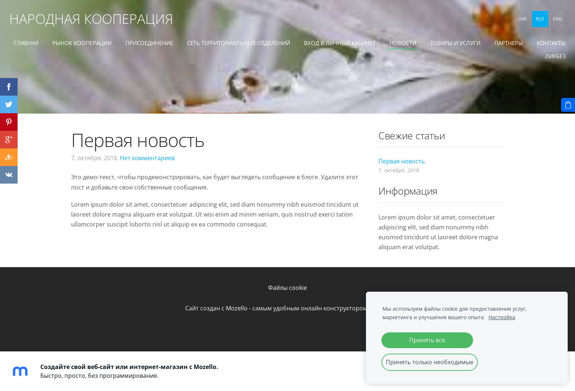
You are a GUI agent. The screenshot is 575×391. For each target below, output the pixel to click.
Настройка (501, 317)
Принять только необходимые (429, 362)
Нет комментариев (147, 158)
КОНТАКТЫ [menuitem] (511, 58)
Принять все (427, 340)
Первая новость (401, 161)
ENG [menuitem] (552, 21)
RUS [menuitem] (535, 21)
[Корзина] (568, 105)
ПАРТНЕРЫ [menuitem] (546, 45)
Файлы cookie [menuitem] (287, 288)
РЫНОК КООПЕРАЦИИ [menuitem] (119, 45)
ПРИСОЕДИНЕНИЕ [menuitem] (186, 45)
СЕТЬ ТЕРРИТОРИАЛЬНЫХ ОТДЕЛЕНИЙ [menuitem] (275, 45)
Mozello (237, 308)
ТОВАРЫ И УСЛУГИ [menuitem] (493, 45)
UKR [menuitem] (517, 21)
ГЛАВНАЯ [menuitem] (63, 45)
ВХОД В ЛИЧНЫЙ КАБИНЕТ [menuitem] (377, 45)
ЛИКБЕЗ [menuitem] (549, 58)
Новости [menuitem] (440, 45)
